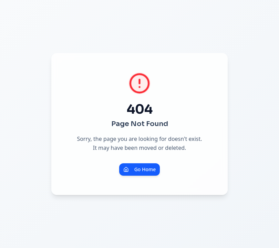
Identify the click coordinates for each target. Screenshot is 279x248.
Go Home (139, 169)
